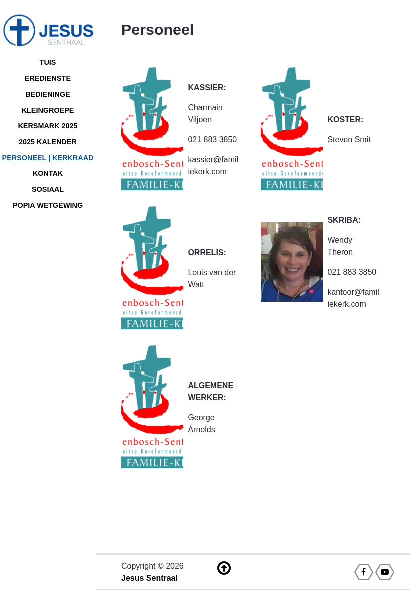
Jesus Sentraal (150, 578)
